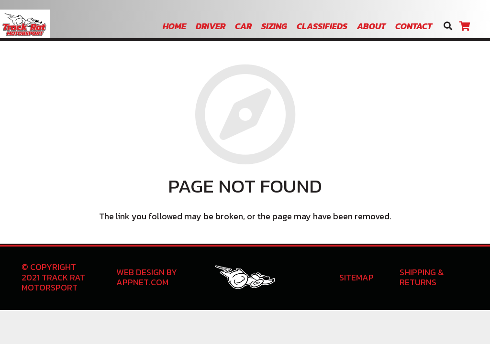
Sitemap (356, 277)
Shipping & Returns (422, 277)
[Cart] (464, 26)
